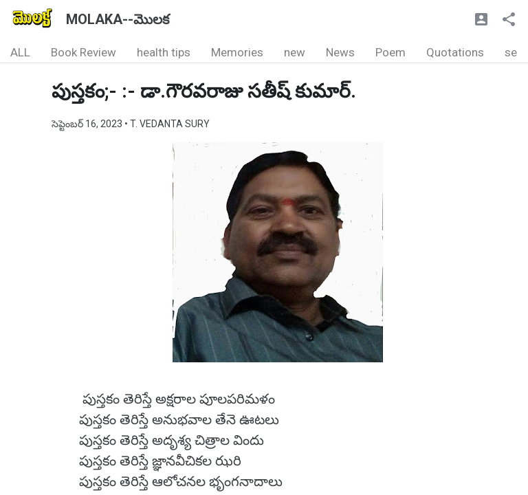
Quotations (455, 52)
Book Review (83, 52)
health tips (163, 52)
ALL (20, 52)
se (511, 52)
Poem (390, 52)
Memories (237, 52)
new (294, 52)
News (340, 52)
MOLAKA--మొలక (117, 19)
